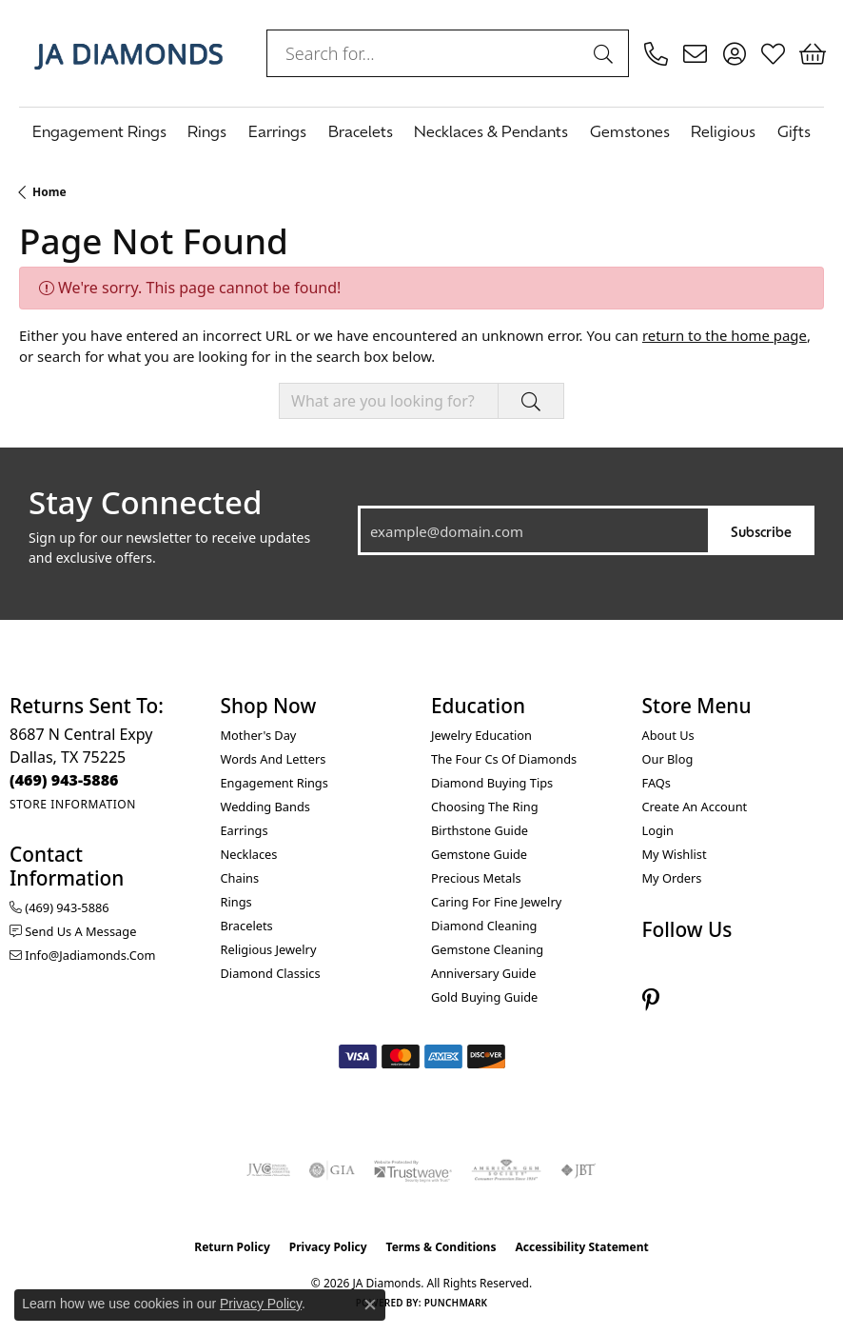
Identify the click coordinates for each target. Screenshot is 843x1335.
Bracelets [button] (360, 130)
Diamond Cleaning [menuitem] (484, 925)
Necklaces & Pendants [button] (491, 130)
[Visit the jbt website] (578, 1170)
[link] (656, 53)
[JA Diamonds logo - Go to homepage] (128, 53)
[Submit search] (606, 53)
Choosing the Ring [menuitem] (485, 806)
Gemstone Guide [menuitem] (479, 854)
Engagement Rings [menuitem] (274, 782)
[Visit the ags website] (506, 1170)
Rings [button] (206, 130)
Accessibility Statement (581, 1247)
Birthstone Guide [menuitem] (479, 830)
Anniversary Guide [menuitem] (483, 973)
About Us (668, 735)
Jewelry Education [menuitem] (481, 735)
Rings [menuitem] (236, 901)
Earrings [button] (277, 130)
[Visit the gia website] (332, 1170)
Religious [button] (723, 130)
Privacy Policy (328, 1247)
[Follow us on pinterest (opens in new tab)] (650, 999)
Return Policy (232, 1247)
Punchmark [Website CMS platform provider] (456, 1302)
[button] (734, 53)
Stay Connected (145, 503)
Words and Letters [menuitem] (273, 758)
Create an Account (695, 806)
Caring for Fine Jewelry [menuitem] (496, 901)
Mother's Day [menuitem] (259, 735)
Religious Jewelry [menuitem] (269, 949)
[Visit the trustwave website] (413, 1170)
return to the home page (724, 335)
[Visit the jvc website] (268, 1170)
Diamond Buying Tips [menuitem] (492, 782)
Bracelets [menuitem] (247, 925)
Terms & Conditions (441, 1247)
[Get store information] (73, 804)
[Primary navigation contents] (421, 130)
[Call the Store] (64, 779)
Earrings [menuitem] (244, 830)
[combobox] (425, 53)
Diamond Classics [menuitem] (271, 973)
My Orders (672, 878)
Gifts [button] (794, 130)
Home (49, 192)
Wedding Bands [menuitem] (265, 806)
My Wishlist (674, 854)
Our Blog (668, 758)
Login (658, 830)
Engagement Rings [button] (99, 130)
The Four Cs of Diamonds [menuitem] (504, 758)
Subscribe (761, 531)
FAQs (656, 782)
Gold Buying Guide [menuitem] (484, 997)
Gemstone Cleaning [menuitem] (487, 949)
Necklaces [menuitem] (249, 854)
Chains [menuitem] (240, 878)
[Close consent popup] (370, 1304)
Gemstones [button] (630, 130)
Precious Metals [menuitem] (476, 878)
